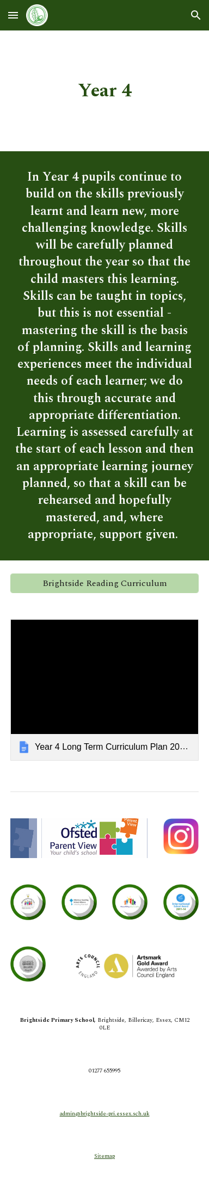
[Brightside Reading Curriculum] (104, 583)
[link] (104, 689)
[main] (104, 91)
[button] (13, 15)
